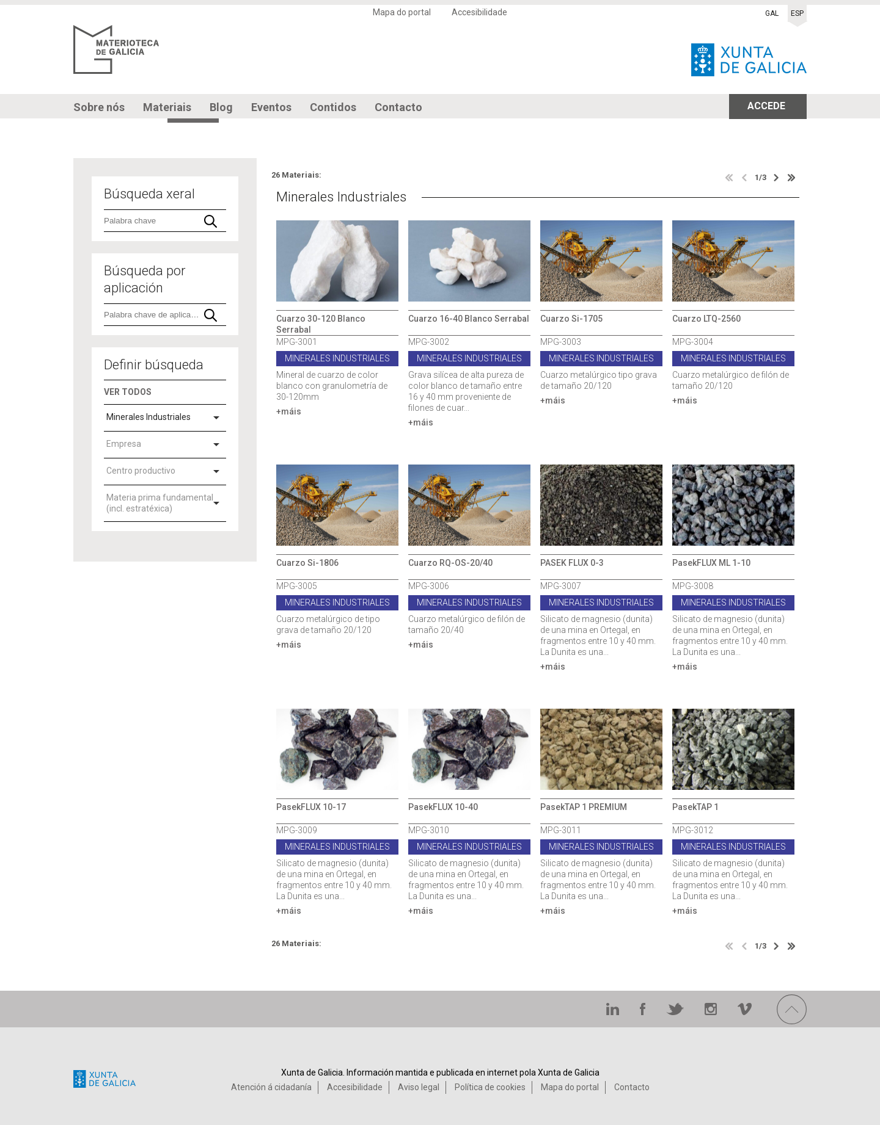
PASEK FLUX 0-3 (572, 563)
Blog (221, 107)
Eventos (271, 107)
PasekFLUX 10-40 (443, 807)
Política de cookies (490, 1087)
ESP (797, 13)
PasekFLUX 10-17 (311, 807)
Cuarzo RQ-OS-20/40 (450, 563)
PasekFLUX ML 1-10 (711, 563)
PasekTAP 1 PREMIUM (583, 807)
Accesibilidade (479, 12)
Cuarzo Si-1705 (571, 319)
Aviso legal (418, 1087)
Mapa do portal (402, 12)
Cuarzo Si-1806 (307, 563)
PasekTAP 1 (695, 807)
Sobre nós (99, 107)
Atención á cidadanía (271, 1087)
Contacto (398, 107)
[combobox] (165, 418)
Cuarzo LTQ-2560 (706, 319)
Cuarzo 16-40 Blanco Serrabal (468, 319)
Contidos (333, 107)
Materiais (167, 107)
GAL (772, 13)
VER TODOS (128, 392)
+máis (288, 411)
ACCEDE (766, 106)
